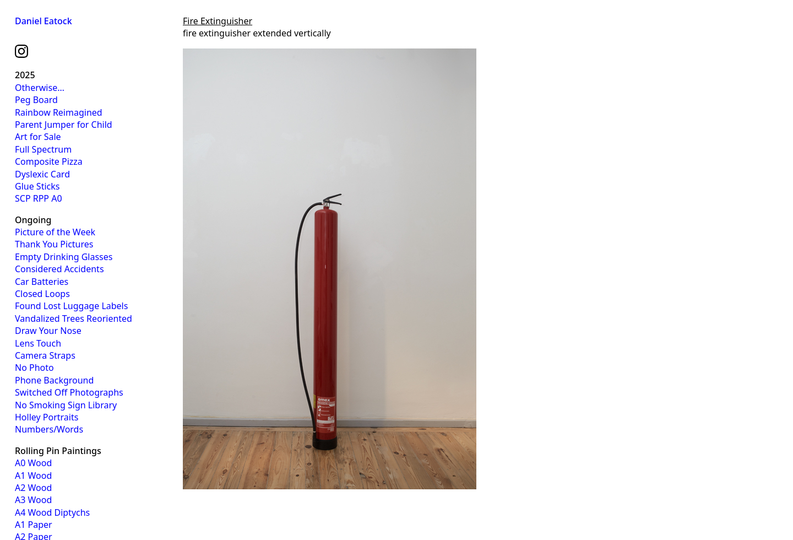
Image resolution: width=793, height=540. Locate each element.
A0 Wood (33, 463)
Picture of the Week (55, 232)
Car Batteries (41, 282)
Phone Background (54, 380)
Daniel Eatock (43, 21)
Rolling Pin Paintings (58, 451)
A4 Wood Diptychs (52, 512)
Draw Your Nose (48, 331)
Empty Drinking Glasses (63, 257)
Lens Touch (38, 343)
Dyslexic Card (42, 174)
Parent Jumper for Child (63, 124)
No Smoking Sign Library (66, 405)
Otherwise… (39, 88)
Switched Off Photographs (69, 392)
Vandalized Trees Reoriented (73, 318)
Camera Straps (45, 355)
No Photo (34, 367)
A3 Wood (33, 500)
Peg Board (36, 100)
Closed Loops (42, 294)
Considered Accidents (59, 269)
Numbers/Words (49, 429)
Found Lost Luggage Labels (71, 306)
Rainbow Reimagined (58, 112)
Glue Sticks (37, 186)
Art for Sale (38, 137)
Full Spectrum (43, 149)
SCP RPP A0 (38, 198)
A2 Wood (33, 488)
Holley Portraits (46, 417)
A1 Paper (33, 525)
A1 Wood (33, 475)
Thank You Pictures (54, 244)
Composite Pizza (49, 161)
